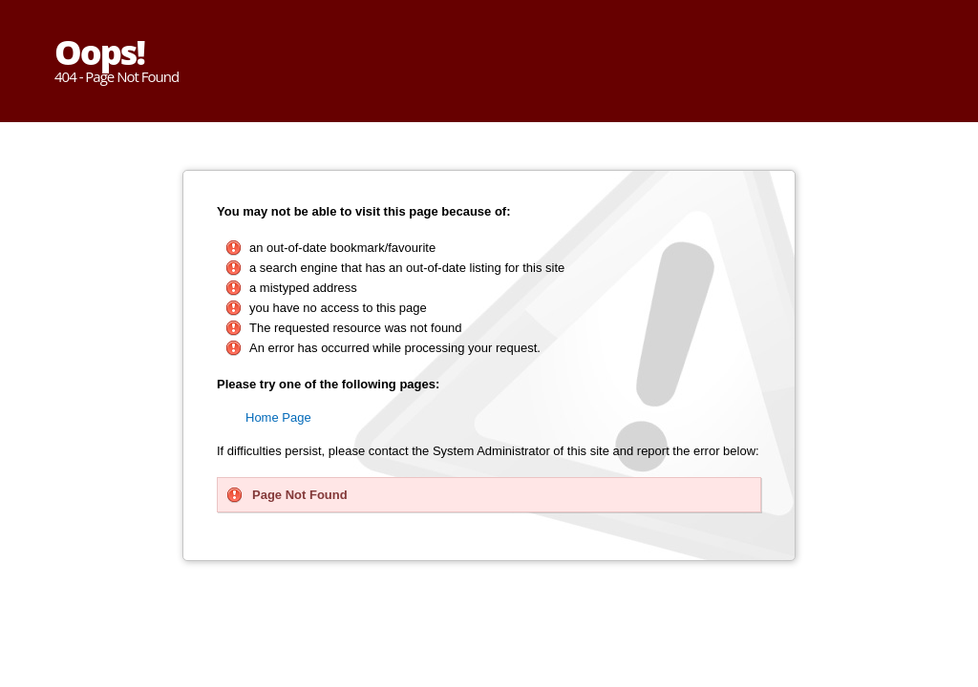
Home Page (278, 417)
